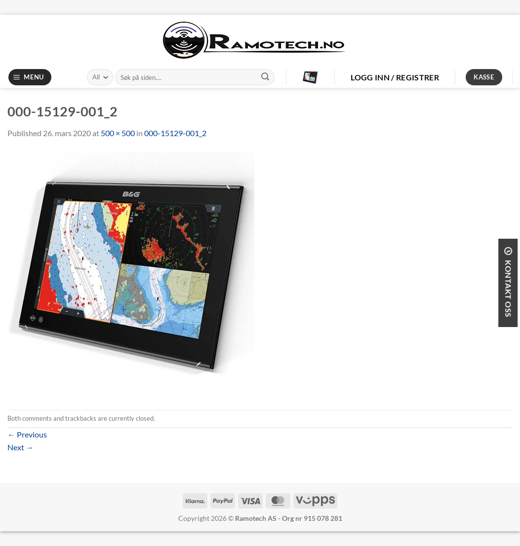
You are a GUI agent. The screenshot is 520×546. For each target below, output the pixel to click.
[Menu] (30, 77)
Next (20, 447)
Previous (27, 434)
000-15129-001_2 (175, 133)
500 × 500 (118, 133)
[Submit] (265, 77)
